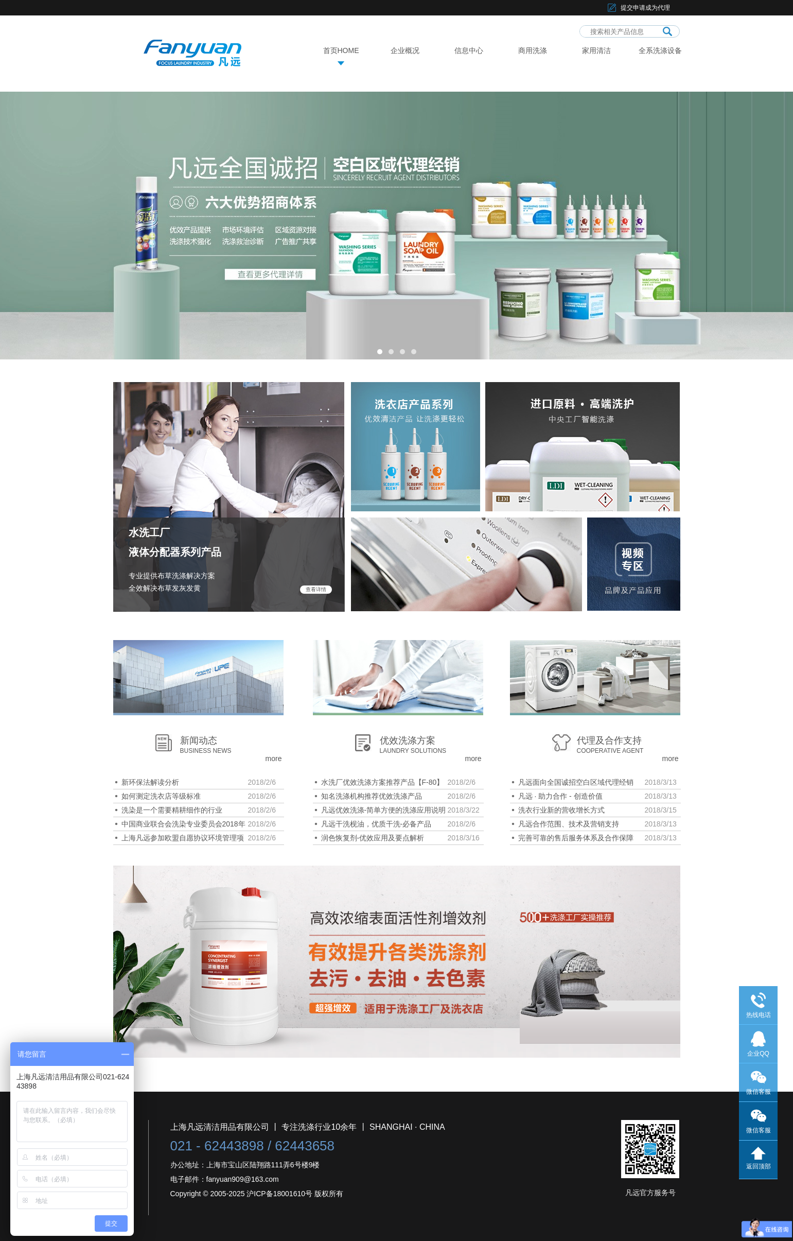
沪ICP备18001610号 (279, 1194)
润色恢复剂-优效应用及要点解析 (373, 838)
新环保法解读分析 (150, 782)
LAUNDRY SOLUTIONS (413, 750)
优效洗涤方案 (407, 740)
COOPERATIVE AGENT (610, 750)
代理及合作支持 (609, 740)
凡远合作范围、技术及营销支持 (568, 824)
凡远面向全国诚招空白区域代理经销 (575, 782)
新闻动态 (198, 740)
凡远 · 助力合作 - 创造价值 (560, 796)
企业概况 (405, 50)
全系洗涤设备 (660, 50)
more (274, 758)
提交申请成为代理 (645, 7)
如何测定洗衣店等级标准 (161, 796)
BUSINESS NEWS (206, 750)
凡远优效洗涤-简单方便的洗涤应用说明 (383, 810)
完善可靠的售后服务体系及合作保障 (575, 838)
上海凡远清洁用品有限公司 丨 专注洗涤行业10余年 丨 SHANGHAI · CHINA (307, 1127)
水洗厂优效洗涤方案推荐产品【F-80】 (382, 782)
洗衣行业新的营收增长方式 (561, 810)
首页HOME (341, 50)
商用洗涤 (532, 50)
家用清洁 (596, 50)
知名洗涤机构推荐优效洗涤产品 (371, 796)
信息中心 (468, 50)
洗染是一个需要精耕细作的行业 (171, 810)
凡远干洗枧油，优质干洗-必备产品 (376, 824)
